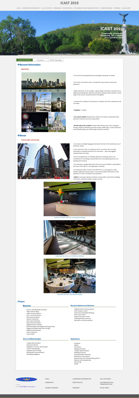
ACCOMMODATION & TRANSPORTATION (106, 383)
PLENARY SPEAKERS (51, 388)
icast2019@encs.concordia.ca (27, 386)
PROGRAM (76, 388)
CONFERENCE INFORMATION (82, 379)
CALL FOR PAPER (105, 379)
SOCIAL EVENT (104, 388)
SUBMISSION (49, 382)
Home (47, 379)
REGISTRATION (77, 382)
